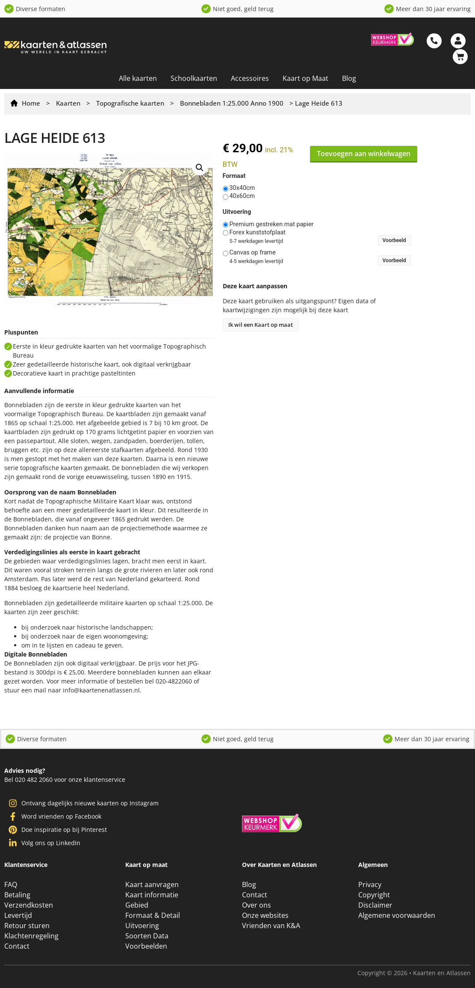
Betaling (17, 894)
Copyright (374, 894)
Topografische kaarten (130, 103)
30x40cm (242, 188)
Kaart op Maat (305, 78)
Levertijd (18, 915)
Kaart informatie (151, 894)
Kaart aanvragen (152, 884)
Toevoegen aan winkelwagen (363, 153)
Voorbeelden (146, 946)
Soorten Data (146, 936)
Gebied (136, 905)
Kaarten (68, 103)
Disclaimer (375, 905)
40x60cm (242, 196)
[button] (199, 167)
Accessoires (250, 78)
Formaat (234, 176)
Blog (349, 78)
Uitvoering (237, 212)
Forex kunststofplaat (258, 233)
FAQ (10, 884)
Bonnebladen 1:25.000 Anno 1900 (231, 103)
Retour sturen (27, 925)
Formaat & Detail (152, 915)
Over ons (256, 905)
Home (31, 103)
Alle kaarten (138, 78)
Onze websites (265, 915)
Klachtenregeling (31, 936)
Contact (17, 946)
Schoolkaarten (194, 78)
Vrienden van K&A (271, 925)
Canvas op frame (253, 253)
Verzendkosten (28, 905)
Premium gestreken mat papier (272, 225)
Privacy (369, 884)
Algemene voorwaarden (396, 915)
